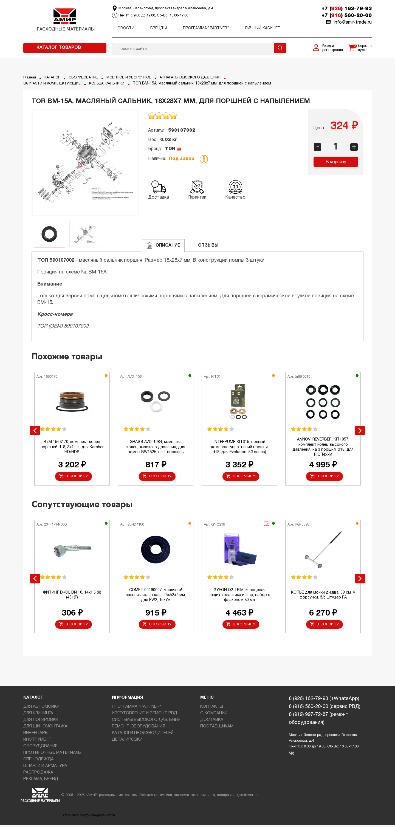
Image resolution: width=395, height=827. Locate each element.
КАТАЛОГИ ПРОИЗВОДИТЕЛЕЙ (143, 734)
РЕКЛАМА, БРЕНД (40, 781)
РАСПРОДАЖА (38, 774)
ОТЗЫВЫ (203, 245)
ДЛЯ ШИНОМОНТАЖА (45, 728)
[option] (85, 162)
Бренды (158, 28)
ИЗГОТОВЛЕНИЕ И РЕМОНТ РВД (144, 715)
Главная (30, 77)
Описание (163, 245)
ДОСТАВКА (211, 721)
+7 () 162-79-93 (346, 9)
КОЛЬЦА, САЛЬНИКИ (114, 83)
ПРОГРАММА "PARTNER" (206, 28)
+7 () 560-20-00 (346, 15)
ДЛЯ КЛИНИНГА (38, 715)
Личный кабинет (262, 28)
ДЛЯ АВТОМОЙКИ (41, 708)
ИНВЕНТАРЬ (35, 734)
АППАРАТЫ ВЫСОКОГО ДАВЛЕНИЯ (202, 77)
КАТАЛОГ (54, 77)
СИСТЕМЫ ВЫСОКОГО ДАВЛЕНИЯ (146, 721)
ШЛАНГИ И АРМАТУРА (45, 767)
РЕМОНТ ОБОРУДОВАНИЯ (138, 728)
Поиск (280, 48)
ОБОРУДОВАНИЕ (88, 77)
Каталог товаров (58, 48)
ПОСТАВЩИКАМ (216, 728)
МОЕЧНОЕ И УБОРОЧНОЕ (136, 77)
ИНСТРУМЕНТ (37, 741)
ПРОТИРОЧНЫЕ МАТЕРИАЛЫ (52, 754)
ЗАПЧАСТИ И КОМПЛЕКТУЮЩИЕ (54, 83)
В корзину (336, 162)
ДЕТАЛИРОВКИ (127, 741)
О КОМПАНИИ (213, 715)
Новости (124, 28)
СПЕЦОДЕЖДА (38, 761)
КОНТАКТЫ (211, 708)
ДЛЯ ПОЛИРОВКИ (40, 721)
